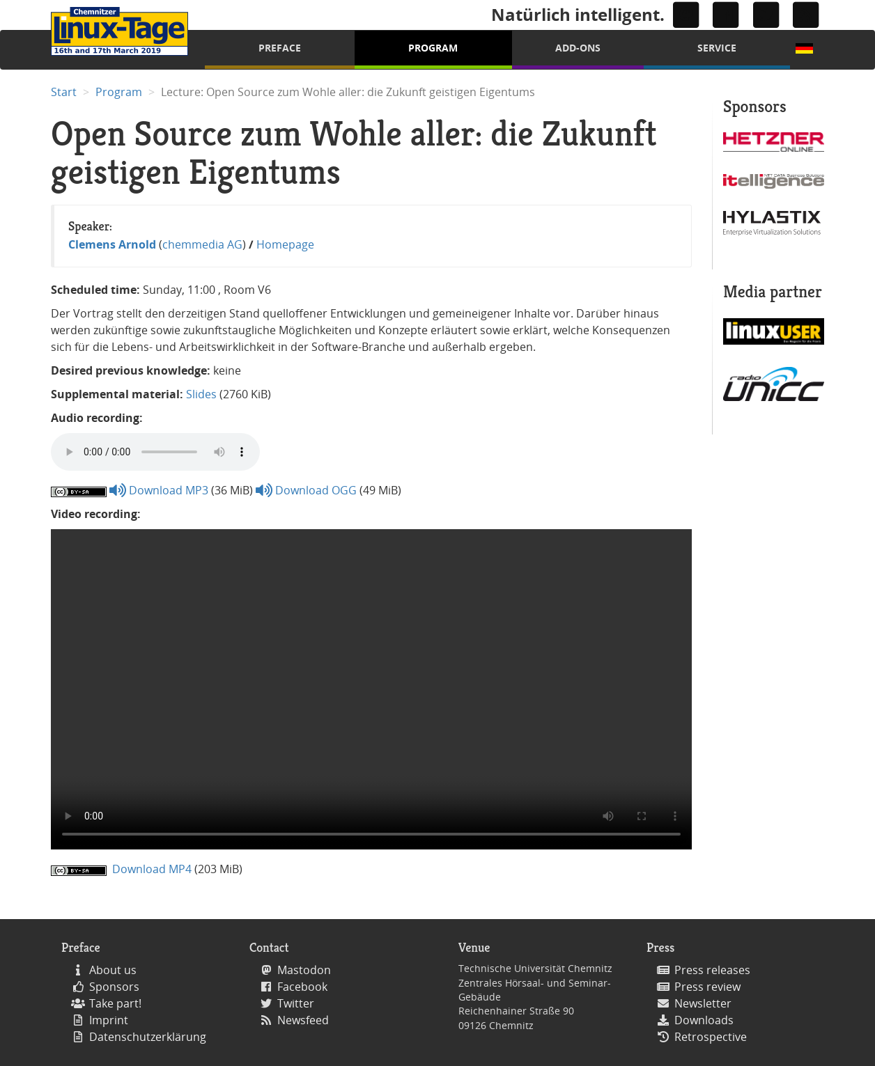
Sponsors (114, 986)
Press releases (712, 970)
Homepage (285, 244)
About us (113, 970)
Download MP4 (150, 869)
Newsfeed (303, 1020)
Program (433, 47)
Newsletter (702, 1003)
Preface (279, 47)
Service (716, 47)
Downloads (704, 1020)
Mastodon (304, 970)
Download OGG (306, 490)
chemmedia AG (202, 244)
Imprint (108, 1020)
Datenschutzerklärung (147, 1036)
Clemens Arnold (112, 244)
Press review (707, 986)
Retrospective (710, 1036)
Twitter (295, 1003)
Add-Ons (578, 47)
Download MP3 (158, 490)
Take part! (115, 1003)
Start (64, 92)
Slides (201, 394)
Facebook (302, 986)
